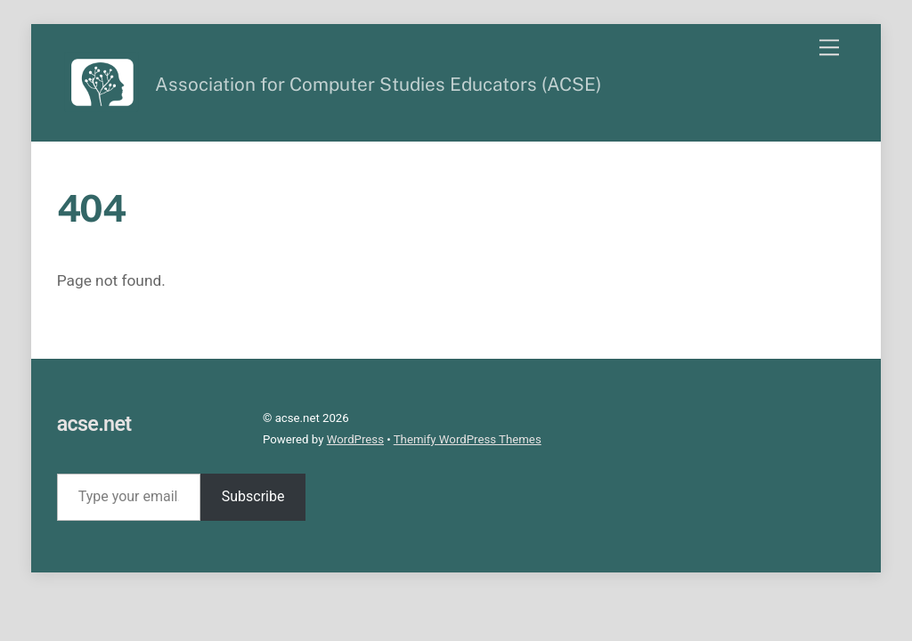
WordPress (355, 439)
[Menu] (829, 47)
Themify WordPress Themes (468, 439)
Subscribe (253, 496)
